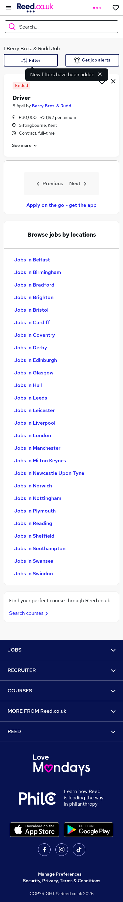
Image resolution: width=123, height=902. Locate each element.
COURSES (61, 690)
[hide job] (113, 81)
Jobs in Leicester (34, 410)
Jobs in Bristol (31, 310)
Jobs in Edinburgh (35, 360)
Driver (22, 97)
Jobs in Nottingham (37, 498)
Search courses (29, 613)
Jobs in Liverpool (34, 423)
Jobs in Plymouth (35, 510)
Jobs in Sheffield (34, 536)
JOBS (61, 650)
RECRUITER (61, 670)
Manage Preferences (59, 874)
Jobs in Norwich (33, 485)
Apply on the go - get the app (61, 205)
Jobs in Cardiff (32, 322)
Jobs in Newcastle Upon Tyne (49, 473)
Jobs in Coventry (34, 335)
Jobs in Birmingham (37, 272)
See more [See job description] (25, 145)
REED (61, 731)
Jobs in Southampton (39, 548)
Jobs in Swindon (33, 573)
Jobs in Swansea (33, 561)
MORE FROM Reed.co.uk (61, 711)
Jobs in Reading (33, 523)
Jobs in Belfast (32, 259)
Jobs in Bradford (34, 285)
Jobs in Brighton (33, 297)
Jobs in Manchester (37, 448)
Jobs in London (32, 435)
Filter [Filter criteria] (31, 60)
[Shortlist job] (102, 81)
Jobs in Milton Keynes (40, 460)
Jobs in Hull (28, 385)
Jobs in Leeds (30, 398)
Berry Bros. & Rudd (51, 106)
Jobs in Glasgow (33, 372)
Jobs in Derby (30, 347)
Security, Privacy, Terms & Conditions (61, 880)
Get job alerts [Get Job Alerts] (92, 60)
